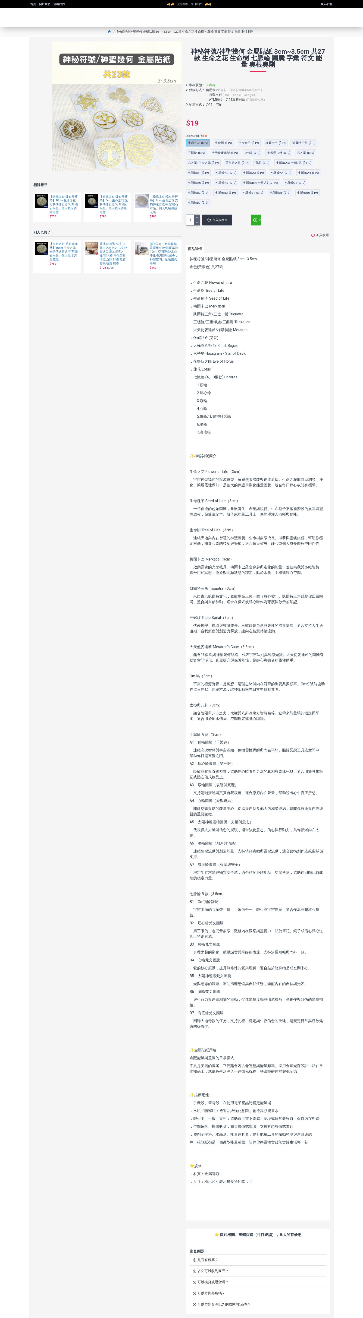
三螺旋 (196, 153)
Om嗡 (252, 153)
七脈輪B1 (295, 183)
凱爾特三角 (304, 143)
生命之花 (198, 143)
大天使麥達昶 (225, 153)
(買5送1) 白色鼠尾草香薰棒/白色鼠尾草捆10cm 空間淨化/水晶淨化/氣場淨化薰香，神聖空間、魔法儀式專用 (164, 253)
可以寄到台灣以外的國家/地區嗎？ (224, 1301)
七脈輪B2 (198, 193)
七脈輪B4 (253, 193)
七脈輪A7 (226, 183)
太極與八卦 (278, 153)
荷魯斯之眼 (237, 163)
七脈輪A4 (281, 173)
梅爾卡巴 (276, 143)
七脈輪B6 (307, 193)
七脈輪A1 (198, 173)
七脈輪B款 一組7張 (260, 183)
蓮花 (262, 163)
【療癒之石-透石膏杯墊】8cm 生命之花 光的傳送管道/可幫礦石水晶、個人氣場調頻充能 (164, 204)
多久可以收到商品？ (213, 1267)
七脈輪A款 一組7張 (293, 163)
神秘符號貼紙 (195, 136)
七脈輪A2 (226, 173)
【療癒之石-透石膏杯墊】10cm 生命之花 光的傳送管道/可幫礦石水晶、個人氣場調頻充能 (64, 204)
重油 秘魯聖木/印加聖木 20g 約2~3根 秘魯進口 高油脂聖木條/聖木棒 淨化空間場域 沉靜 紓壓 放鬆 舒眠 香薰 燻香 (113, 253)
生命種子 (249, 143)
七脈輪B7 (198, 203)
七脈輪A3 (253, 173)
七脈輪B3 (225, 193)
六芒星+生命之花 (203, 163)
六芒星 (305, 153)
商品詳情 (196, 250)
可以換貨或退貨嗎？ (213, 1278)
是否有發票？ (207, 1256)
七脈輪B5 (280, 193)
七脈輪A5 (308, 173)
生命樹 (223, 143)
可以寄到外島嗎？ (211, 1289)
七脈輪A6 (198, 183)
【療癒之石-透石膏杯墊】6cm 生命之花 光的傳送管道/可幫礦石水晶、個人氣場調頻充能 (114, 204)
